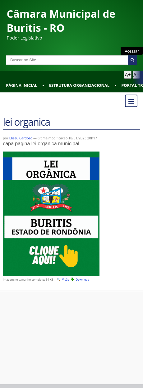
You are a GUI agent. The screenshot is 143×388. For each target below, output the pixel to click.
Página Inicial (21, 85)
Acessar (132, 51)
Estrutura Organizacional (79, 85)
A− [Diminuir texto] (136, 74)
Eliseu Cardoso (21, 138)
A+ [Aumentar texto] (128, 74)
